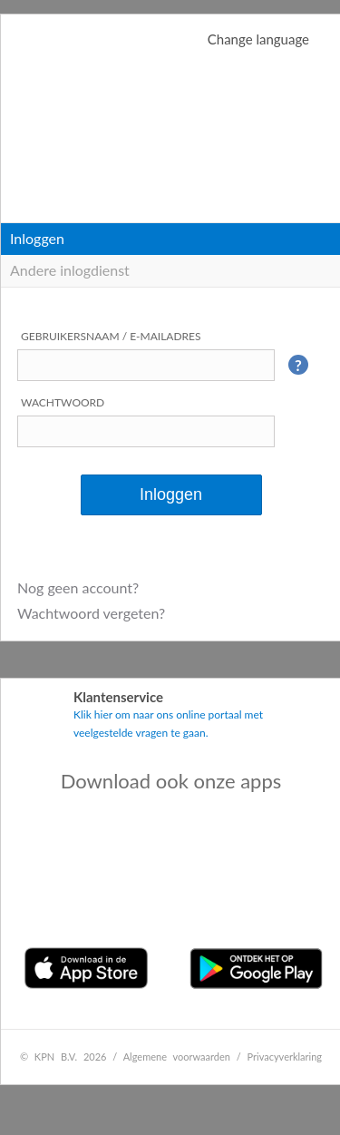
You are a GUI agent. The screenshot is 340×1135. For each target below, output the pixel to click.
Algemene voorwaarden (176, 1056)
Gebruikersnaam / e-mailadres (111, 336)
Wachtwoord (62, 402)
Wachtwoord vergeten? (91, 612)
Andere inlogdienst (70, 270)
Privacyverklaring (285, 1056)
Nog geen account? (78, 587)
